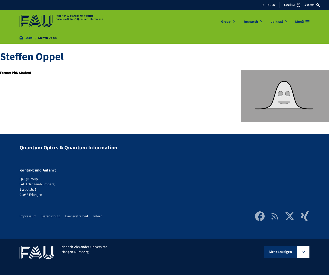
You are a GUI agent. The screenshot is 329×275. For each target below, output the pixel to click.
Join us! (277, 21)
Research (251, 21)
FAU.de (269, 5)
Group (226, 21)
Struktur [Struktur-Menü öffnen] (292, 5)
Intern (97, 216)
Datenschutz (51, 216)
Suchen (312, 5)
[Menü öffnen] (302, 22)
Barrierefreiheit (76, 216)
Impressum (28, 216)
